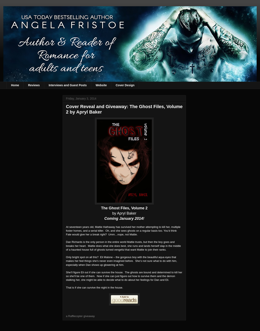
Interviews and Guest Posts (68, 85)
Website (101, 85)
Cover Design (125, 85)
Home (15, 85)
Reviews (34, 85)
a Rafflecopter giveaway (80, 316)
